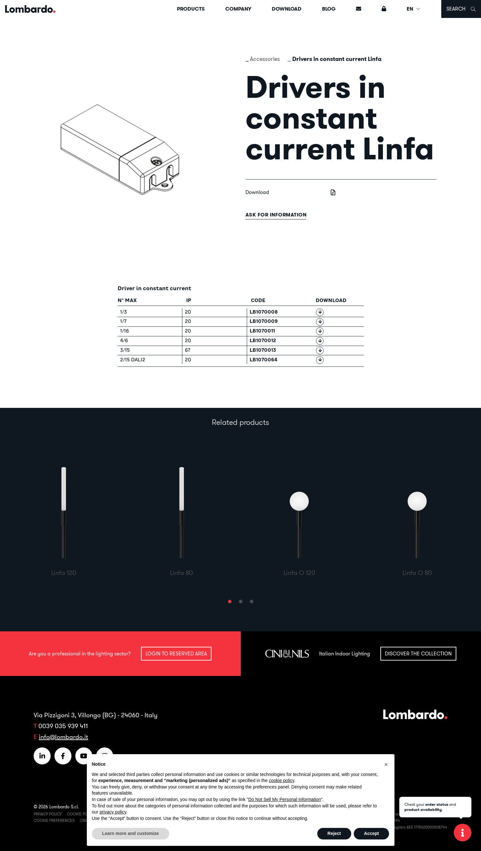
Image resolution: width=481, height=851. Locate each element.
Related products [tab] (240, 422)
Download (287, 8)
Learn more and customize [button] (130, 833)
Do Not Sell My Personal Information (284, 799)
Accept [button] (371, 833)
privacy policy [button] (113, 811)
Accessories (265, 59)
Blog (329, 8)
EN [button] (414, 8)
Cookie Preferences (54, 820)
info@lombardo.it (63, 737)
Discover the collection (418, 653)
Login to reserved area (176, 653)
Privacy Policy (48, 814)
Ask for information (276, 214)
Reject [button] (334, 833)
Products (191, 8)
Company (238, 8)
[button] (229, 601)
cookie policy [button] (281, 780)
